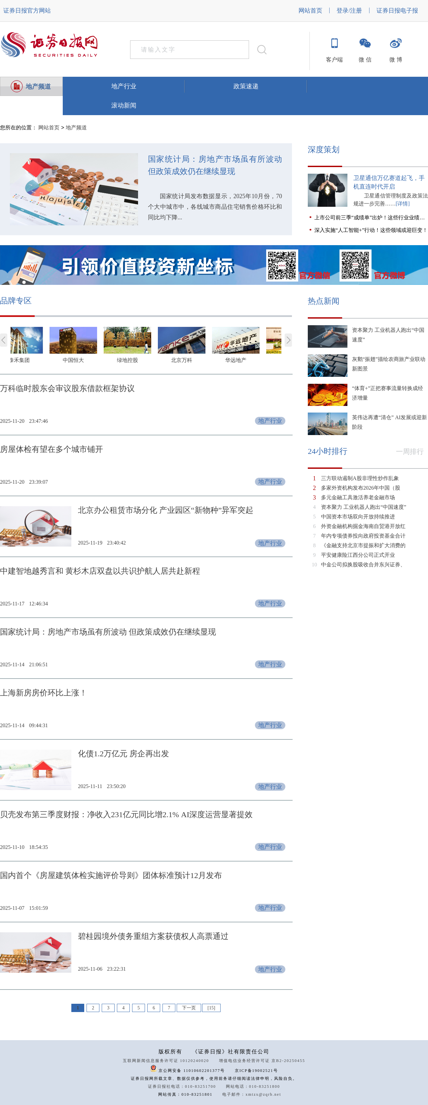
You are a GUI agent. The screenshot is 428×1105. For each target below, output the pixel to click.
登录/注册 (349, 10)
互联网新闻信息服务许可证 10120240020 (166, 1060)
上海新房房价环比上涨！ (43, 692)
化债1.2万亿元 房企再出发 (123, 753)
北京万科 (200, 360)
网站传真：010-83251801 (185, 1094)
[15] (211, 1007)
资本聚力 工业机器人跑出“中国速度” (363, 507)
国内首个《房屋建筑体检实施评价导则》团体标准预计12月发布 (111, 875)
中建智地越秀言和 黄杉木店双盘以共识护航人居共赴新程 (100, 571)
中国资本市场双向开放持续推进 (358, 516)
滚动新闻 (123, 105)
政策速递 (246, 86)
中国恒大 (91, 360)
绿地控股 (146, 360)
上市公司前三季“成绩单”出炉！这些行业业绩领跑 (371, 217)
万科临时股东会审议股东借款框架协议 (67, 388)
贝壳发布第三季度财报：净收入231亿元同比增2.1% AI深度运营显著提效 (126, 814)
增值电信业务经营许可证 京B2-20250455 (262, 1060)
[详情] (403, 203)
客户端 (334, 60)
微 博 (395, 60)
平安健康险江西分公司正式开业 (358, 555)
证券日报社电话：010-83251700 (182, 1086)
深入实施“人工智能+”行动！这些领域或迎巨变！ (371, 230)
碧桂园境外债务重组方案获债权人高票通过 (153, 936)
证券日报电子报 (397, 10)
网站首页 (310, 10)
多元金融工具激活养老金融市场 (358, 497)
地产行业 (123, 86)
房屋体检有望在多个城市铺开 (51, 449)
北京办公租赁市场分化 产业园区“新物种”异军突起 (165, 510)
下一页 (189, 1007)
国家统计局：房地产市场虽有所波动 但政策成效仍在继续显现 (215, 165)
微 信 (365, 60)
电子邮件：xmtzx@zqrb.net (251, 1094)
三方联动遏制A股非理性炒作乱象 (360, 478)
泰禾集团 (37, 360)
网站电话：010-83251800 (253, 1086)
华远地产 (254, 360)
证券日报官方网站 (27, 10)
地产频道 (38, 86)
